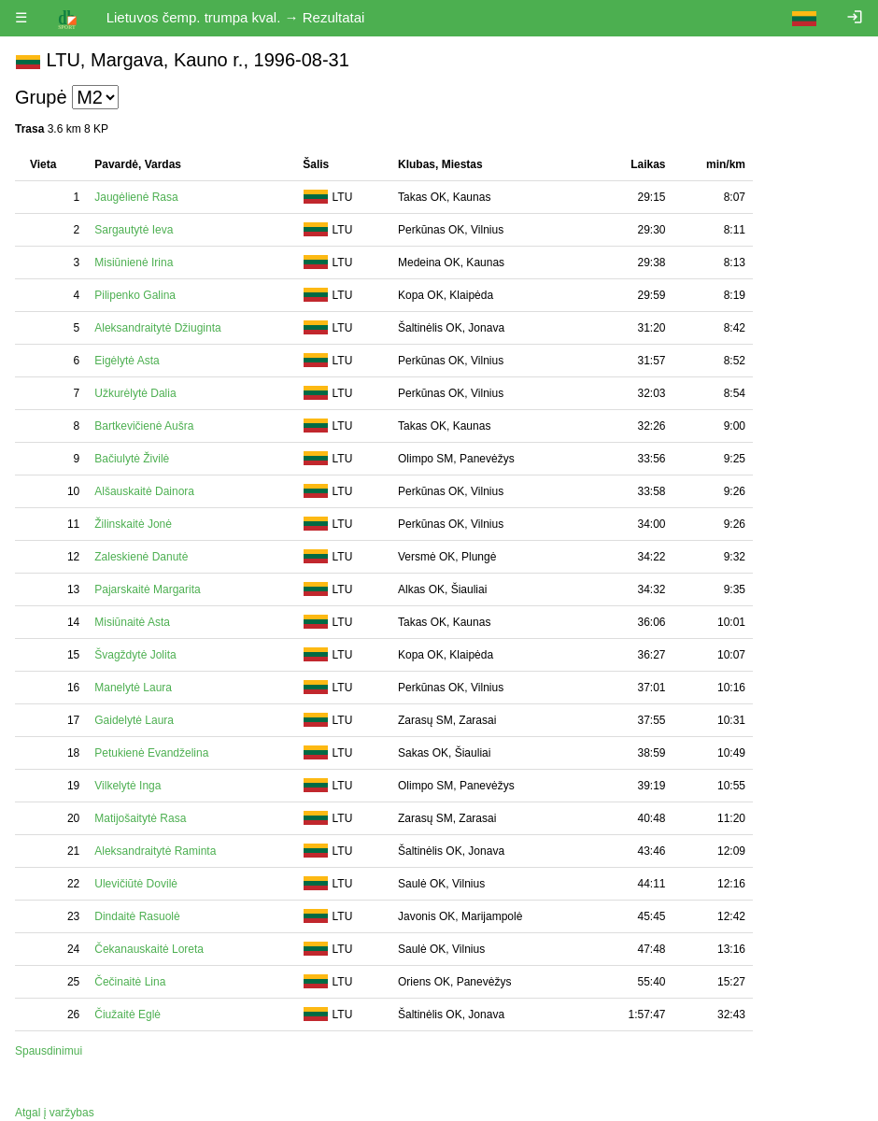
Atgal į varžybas (54, 1112)
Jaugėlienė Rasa (135, 197)
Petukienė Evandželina (151, 752)
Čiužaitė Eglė (127, 1014)
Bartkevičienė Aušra (143, 426)
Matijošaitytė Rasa (140, 818)
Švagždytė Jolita (135, 654)
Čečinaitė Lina (129, 981)
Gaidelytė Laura (134, 720)
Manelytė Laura (133, 687)
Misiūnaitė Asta (132, 622)
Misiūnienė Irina (133, 262)
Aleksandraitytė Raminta (155, 851)
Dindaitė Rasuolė (136, 916)
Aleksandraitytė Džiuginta (157, 327)
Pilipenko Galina (135, 295)
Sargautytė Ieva (133, 229)
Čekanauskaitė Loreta (149, 949)
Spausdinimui (48, 1050)
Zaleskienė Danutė (141, 556)
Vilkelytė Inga (127, 785)
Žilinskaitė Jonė (133, 524)
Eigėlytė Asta (126, 360)
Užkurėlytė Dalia (135, 393)
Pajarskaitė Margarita (147, 589)
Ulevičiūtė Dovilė (135, 883)
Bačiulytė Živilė (131, 458)
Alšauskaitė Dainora (144, 491)
